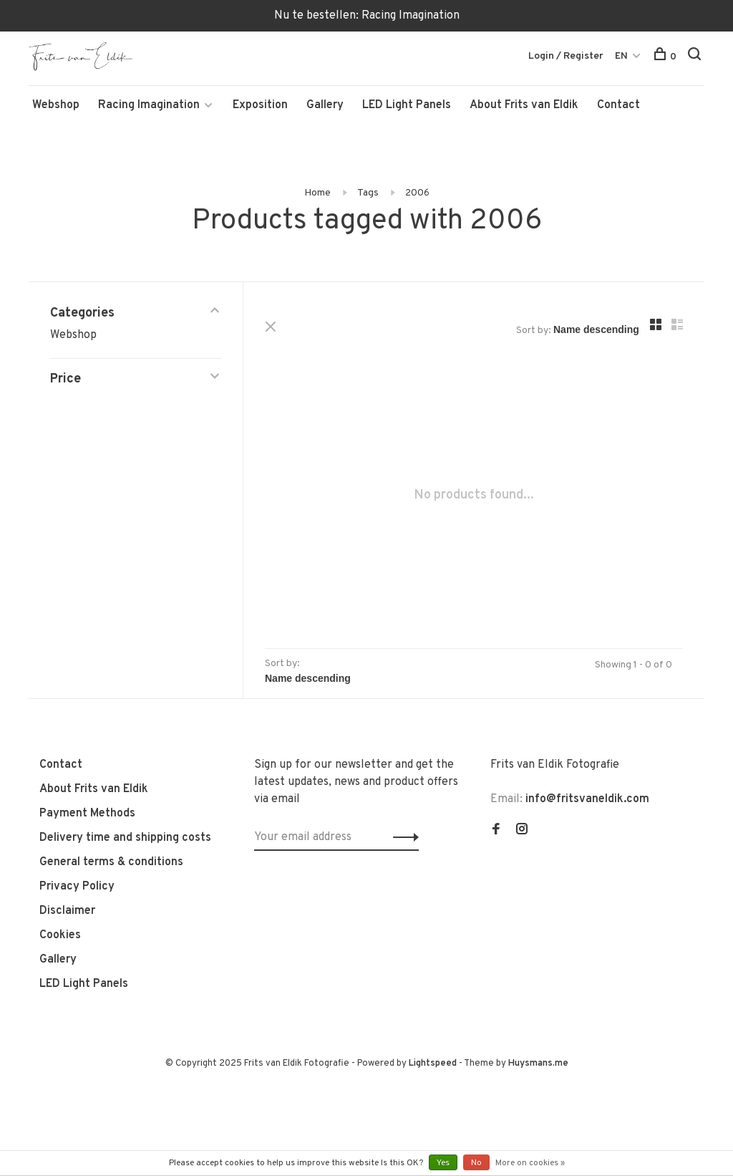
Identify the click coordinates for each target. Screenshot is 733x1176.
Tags (368, 193)
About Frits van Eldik (524, 105)
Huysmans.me (538, 1063)
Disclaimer (67, 911)
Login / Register (565, 56)
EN (621, 56)
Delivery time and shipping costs (125, 838)
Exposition (260, 105)
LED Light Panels (406, 105)
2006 (417, 193)
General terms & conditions (111, 862)
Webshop (55, 105)
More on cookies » (530, 1163)
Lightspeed (433, 1063)
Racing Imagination (149, 105)
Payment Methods (87, 813)
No (476, 1163)
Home (317, 193)
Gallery (325, 105)
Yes (443, 1163)
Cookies (60, 935)
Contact (618, 105)
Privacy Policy (77, 886)
